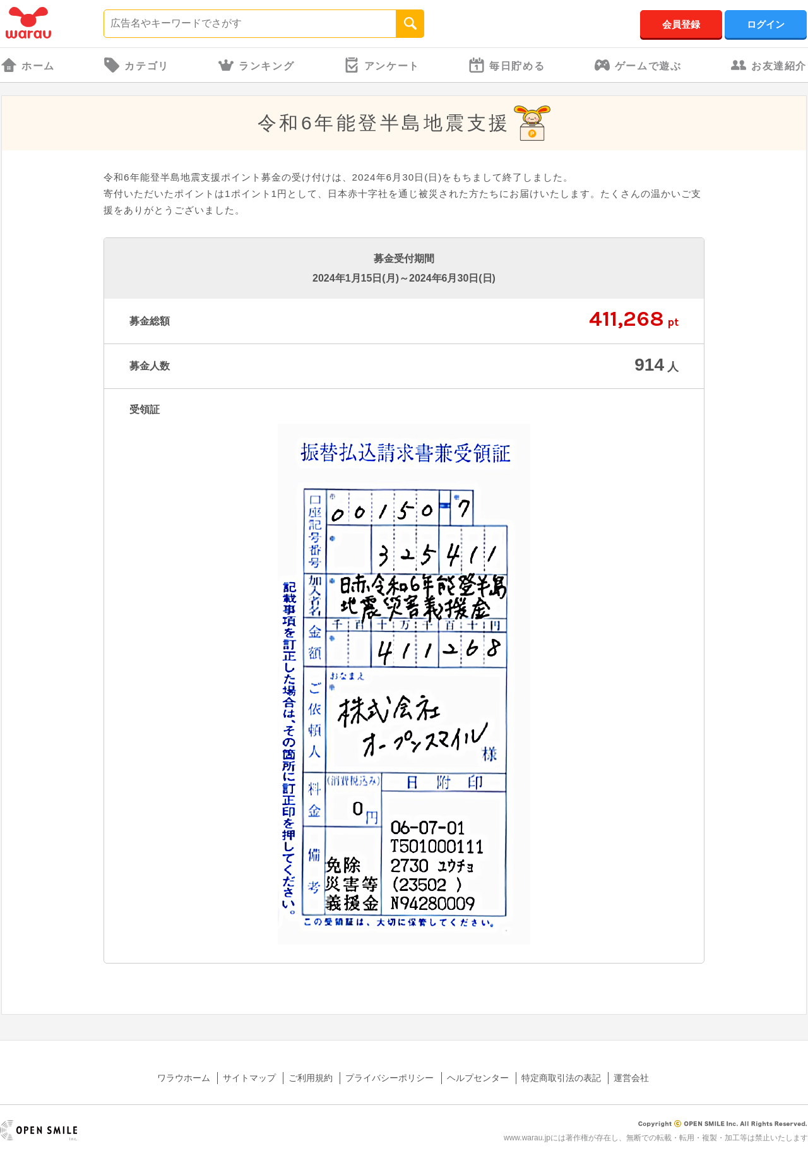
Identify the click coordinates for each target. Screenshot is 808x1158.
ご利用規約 (310, 1078)
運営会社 (631, 1078)
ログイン (766, 24)
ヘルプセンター (478, 1078)
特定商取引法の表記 (561, 1078)
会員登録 (681, 24)
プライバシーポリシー (389, 1078)
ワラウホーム (183, 1078)
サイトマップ (249, 1078)
